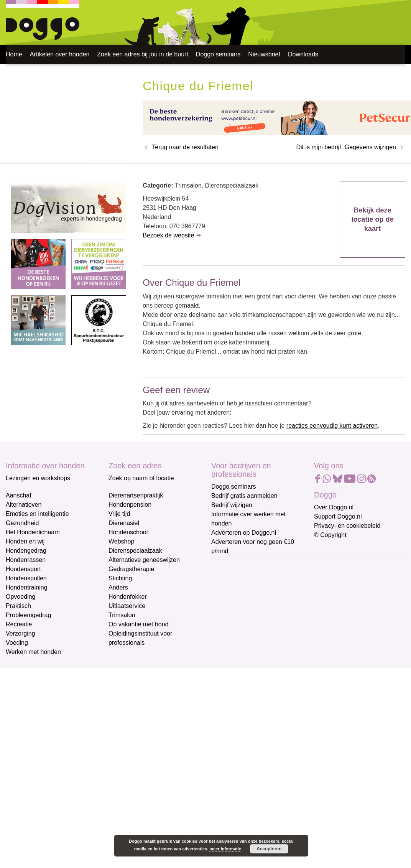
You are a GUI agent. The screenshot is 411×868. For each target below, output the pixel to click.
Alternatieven (23, 504)
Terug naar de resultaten (185, 147)
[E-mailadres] (266, 581)
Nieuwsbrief (264, 54)
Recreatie (19, 624)
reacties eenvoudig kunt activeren (332, 425)
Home (14, 54)
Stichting (120, 578)
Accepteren (268, 849)
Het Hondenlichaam (33, 532)
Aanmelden (266, 652)
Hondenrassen (26, 560)
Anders (118, 587)
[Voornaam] (266, 606)
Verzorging (20, 633)
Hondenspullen (26, 578)
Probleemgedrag (28, 615)
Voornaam (225, 594)
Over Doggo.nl (333, 507)
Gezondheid (22, 523)
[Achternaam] (266, 631)
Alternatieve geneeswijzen (144, 560)
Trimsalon (122, 615)
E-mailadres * (230, 569)
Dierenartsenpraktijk (136, 495)
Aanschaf (18, 495)
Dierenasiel (124, 523)
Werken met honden (33, 652)
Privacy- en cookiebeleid (347, 525)
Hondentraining (27, 587)
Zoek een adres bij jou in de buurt (142, 54)
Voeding (17, 642)
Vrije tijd (119, 514)
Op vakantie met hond (139, 624)
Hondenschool (128, 532)
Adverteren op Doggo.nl (243, 532)
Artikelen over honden (60, 54)
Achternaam (228, 620)
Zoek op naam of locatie (141, 478)
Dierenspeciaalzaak (135, 550)
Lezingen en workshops (38, 478)
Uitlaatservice (127, 606)
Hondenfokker (128, 596)
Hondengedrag (26, 550)
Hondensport (23, 569)
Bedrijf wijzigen (231, 505)
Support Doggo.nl (338, 516)
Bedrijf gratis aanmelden (244, 495)
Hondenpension (130, 504)
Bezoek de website (168, 235)
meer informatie (225, 849)
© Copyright (330, 535)
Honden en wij (25, 541)
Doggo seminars (218, 54)
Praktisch (18, 606)
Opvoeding (20, 596)
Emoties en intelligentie (37, 514)
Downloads (303, 54)
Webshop (121, 541)
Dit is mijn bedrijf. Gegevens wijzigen (346, 147)
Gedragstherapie (131, 569)
